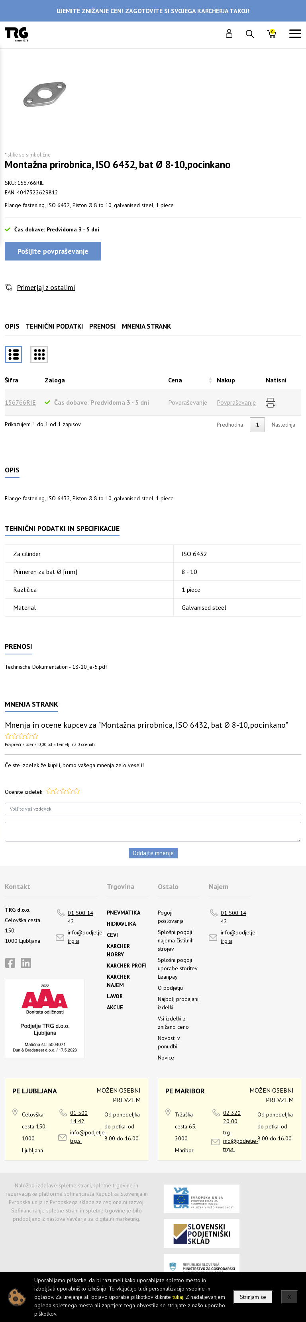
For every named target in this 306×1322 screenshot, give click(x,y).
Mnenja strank (146, 326)
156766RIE (20, 402)
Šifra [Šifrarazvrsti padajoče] (11, 380)
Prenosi (102, 326)
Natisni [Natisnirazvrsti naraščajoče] (276, 380)
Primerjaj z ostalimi (46, 287)
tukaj (178, 1296)
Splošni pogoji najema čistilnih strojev (176, 940)
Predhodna (230, 424)
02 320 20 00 (232, 1117)
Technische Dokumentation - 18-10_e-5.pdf (56, 666)
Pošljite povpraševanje (53, 251)
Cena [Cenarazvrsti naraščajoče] (175, 380)
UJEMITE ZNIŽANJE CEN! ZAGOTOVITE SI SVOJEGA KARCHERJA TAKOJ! (153, 11)
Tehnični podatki (54, 326)
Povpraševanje (236, 402)
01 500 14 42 (80, 917)
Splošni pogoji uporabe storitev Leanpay (177, 968)
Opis (12, 326)
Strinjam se (253, 1296)
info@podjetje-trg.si (86, 936)
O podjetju (170, 987)
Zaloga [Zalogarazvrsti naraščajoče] (55, 380)
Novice (166, 1057)
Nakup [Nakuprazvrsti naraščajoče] (226, 380)
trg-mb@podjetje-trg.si (240, 1141)
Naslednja (283, 424)
